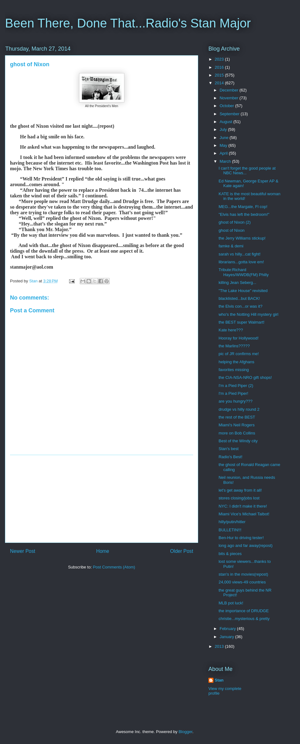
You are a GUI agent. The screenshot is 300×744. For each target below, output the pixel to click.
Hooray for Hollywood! (238, 338)
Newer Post (22, 551)
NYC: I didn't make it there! (242, 506)
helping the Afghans (236, 362)
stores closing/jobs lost (238, 498)
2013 (220, 646)
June (225, 137)
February (228, 628)
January (227, 636)
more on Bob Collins (236, 433)
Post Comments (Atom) (114, 567)
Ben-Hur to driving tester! (241, 537)
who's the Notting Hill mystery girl (248, 314)
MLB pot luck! (230, 603)
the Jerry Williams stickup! (241, 238)
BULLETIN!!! (229, 530)
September (230, 114)
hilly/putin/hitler (231, 521)
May (224, 145)
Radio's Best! (230, 456)
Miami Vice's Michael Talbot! (243, 514)
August (226, 121)
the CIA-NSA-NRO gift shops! (245, 377)
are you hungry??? (235, 401)
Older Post (181, 551)
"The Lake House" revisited (243, 290)
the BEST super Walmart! (241, 322)
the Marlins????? (234, 346)
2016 (220, 67)
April (224, 153)
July (224, 129)
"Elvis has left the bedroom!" (243, 214)
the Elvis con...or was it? (240, 306)
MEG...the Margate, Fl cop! (242, 206)
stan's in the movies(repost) (243, 574)
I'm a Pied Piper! (233, 393)
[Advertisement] (101, 499)
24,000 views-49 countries (242, 582)
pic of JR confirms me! (238, 353)
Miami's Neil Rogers (236, 425)
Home (102, 551)
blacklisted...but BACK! (239, 298)
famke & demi (230, 246)
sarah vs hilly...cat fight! (239, 254)
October (227, 105)
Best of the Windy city (238, 441)
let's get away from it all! (240, 490)
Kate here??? (230, 330)
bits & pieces (230, 553)
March (226, 161)
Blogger (185, 731)
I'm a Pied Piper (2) (235, 385)
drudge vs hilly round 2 (238, 409)
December (230, 90)
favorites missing (233, 369)
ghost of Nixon (231, 230)
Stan (219, 680)
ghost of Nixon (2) (234, 222)
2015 (220, 75)
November (230, 98)
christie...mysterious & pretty (243, 618)
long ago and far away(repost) (245, 545)
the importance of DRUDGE (243, 610)
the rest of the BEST (236, 417)
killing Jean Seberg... (237, 282)
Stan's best (228, 448)
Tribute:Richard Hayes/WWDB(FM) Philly (243, 272)
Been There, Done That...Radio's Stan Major (128, 23)
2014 (220, 83)
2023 (220, 59)
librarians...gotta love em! (241, 262)
